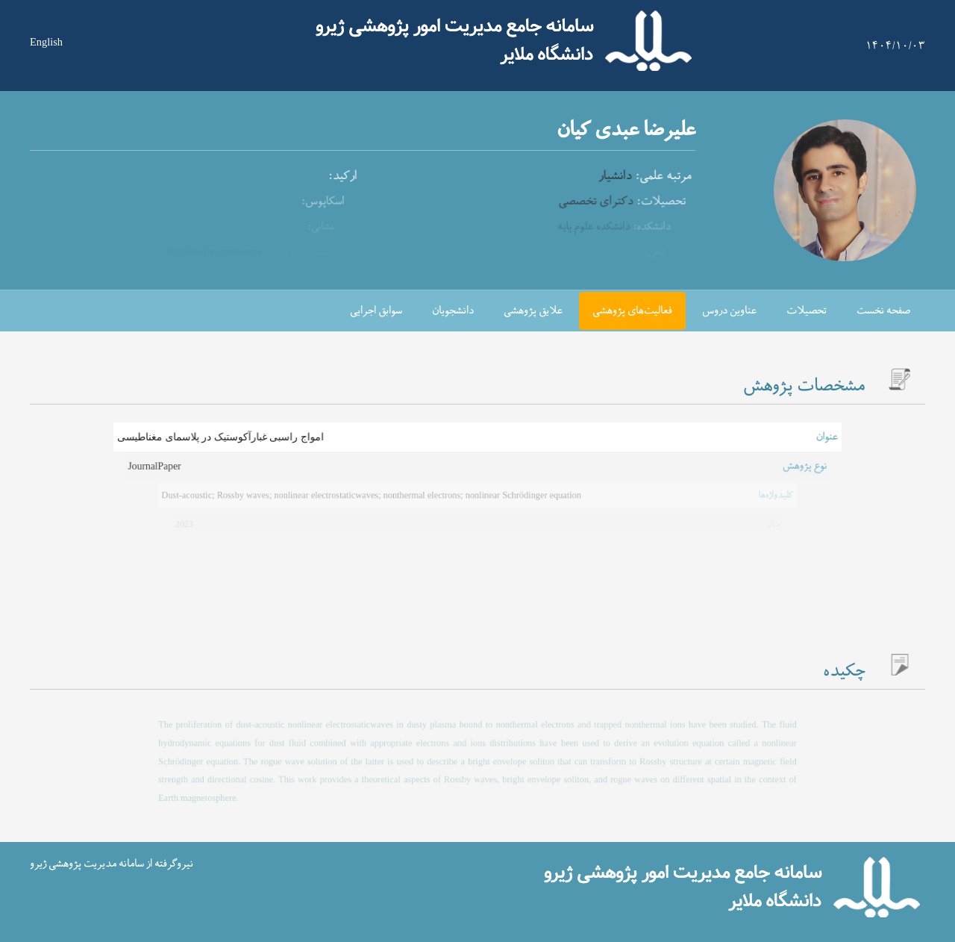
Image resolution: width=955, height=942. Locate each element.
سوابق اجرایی (376, 311)
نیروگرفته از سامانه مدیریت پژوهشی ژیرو (111, 863)
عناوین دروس (729, 311)
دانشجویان (453, 311)
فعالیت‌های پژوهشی (632, 311)
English (46, 42)
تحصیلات (806, 311)
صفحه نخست (883, 311)
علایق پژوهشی (533, 311)
